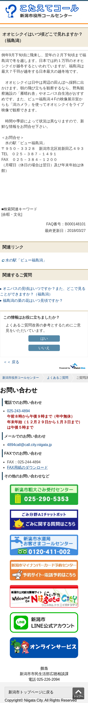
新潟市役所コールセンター (20, 377)
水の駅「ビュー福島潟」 (26, 260)
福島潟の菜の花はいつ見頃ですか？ (33, 300)
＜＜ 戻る (11, 362)
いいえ (44, 348)
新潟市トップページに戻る (31, 692)
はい (44, 338)
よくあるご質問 (57, 377)
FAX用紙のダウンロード (27, 467)
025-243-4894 (18, 411)
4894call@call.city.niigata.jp (29, 445)
